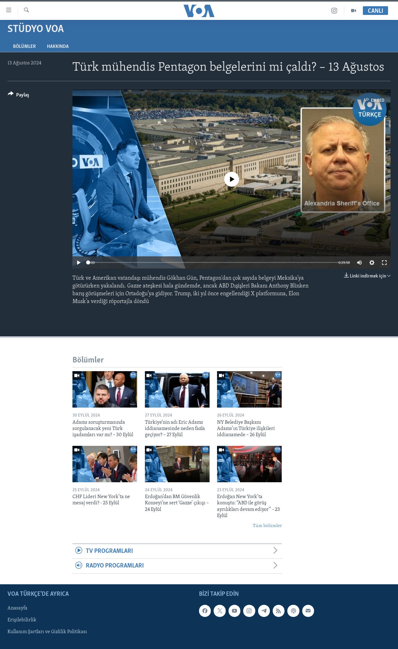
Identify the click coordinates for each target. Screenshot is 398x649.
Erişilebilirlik (21, 620)
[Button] (18, 96)
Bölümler (24, 46)
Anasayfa (17, 608)
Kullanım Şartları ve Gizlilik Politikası (47, 631)
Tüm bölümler (267, 526)
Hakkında (58, 46)
